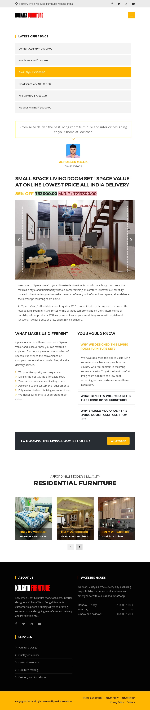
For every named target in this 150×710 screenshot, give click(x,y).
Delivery (131, 702)
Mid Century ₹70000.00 (33, 95)
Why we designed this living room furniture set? (104, 346)
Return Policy (112, 697)
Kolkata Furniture (63, 701)
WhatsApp (118, 441)
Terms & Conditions (93, 697)
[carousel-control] (18, 240)
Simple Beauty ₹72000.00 (34, 60)
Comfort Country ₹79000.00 (35, 48)
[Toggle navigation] (131, 15)
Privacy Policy (117, 702)
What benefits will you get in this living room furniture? (106, 398)
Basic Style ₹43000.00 (32, 72)
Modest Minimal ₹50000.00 (35, 107)
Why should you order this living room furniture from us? (104, 415)
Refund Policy (128, 697)
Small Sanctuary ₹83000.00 (35, 84)
